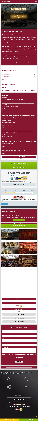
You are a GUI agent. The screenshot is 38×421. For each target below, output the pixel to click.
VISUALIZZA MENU (19, 158)
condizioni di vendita (20, 355)
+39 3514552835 (31, 90)
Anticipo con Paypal (19, 400)
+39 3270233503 (15, 90)
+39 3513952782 (23, 90)
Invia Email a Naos (19, 220)
